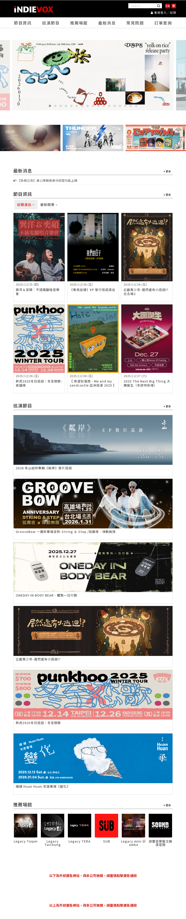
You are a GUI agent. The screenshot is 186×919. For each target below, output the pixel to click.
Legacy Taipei (26, 841)
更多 (167, 171)
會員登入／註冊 (163, 12)
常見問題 (135, 23)
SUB (106, 841)
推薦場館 (79, 23)
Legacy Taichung (52, 843)
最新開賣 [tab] (49, 204)
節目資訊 (23, 23)
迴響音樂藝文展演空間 (160, 843)
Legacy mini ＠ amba (133, 843)
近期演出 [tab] (26, 204)
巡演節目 (51, 23)
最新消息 (107, 23)
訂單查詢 (163, 23)
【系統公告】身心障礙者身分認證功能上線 (45, 180)
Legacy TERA (80, 841)
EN (168, 6)
